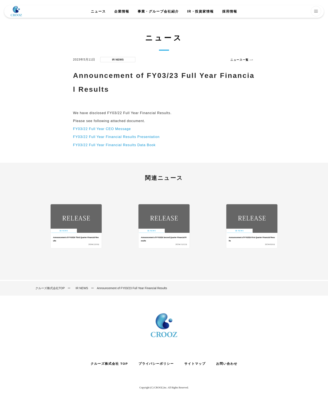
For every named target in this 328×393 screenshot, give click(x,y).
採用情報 (229, 11)
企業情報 (121, 11)
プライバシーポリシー (156, 363)
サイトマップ (195, 363)
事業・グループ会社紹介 (158, 11)
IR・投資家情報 (200, 11)
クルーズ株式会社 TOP (109, 363)
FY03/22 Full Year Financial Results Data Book (114, 145)
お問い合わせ (226, 363)
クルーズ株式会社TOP (50, 288)
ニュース (98, 11)
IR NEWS (82, 288)
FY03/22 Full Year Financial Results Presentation (116, 137)
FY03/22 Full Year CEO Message (102, 129)
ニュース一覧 (239, 59)
